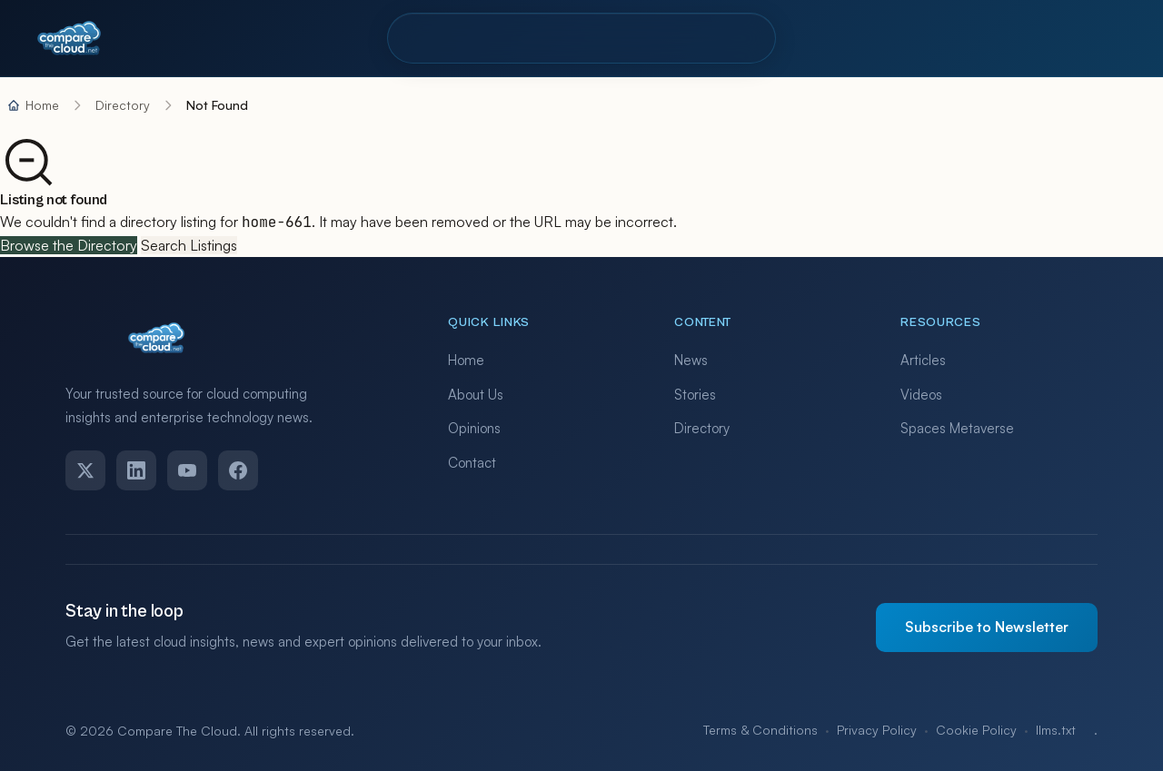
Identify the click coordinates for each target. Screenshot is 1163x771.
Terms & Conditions (760, 729)
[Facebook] (238, 470)
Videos (921, 394)
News (691, 360)
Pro (531, 37)
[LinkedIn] (136, 470)
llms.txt (1056, 729)
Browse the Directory (68, 245)
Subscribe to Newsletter (987, 627)
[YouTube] (187, 470)
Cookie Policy (976, 729)
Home (466, 360)
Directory (447, 37)
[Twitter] (85, 470)
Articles (923, 360)
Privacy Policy (877, 729)
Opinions (474, 428)
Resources (619, 37)
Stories (695, 394)
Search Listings (189, 245)
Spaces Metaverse (957, 428)
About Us (475, 394)
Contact (725, 37)
